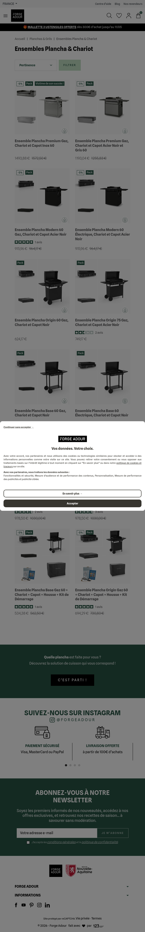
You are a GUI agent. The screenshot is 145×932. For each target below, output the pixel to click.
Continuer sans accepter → (19, 427)
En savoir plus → (72, 493)
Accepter (72, 503)
